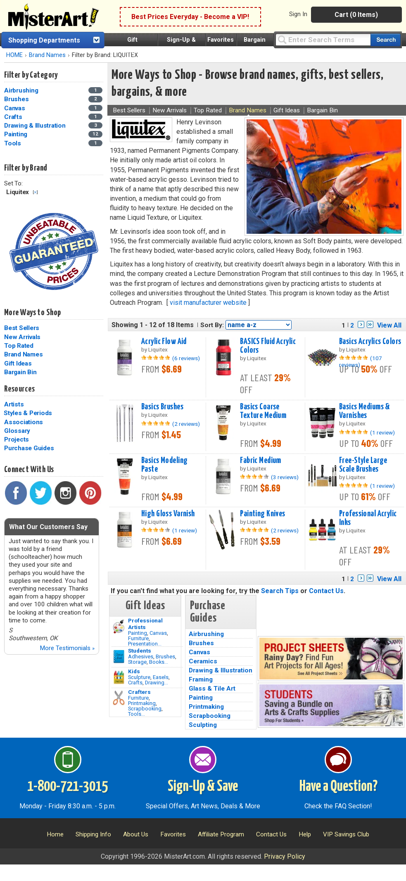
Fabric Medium (260, 460)
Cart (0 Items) (356, 15)
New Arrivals (22, 337)
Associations (23, 422)
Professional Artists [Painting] (145, 623)
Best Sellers (21, 328)
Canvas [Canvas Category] (15, 108)
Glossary (17, 431)
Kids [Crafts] (134, 671)
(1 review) (382, 432)
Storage (137, 662)
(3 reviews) (285, 477)
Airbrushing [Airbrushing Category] (22, 90)
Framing (201, 679)
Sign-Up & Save (203, 786)
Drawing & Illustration (220, 670)
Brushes (165, 656)
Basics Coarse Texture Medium (263, 411)
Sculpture (139, 677)
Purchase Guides (29, 448)
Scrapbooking (144, 708)
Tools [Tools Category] (13, 143)
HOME (14, 55)
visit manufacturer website (208, 302)
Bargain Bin (20, 372)
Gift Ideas (18, 363)
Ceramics (203, 661)
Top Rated (18, 345)
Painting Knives (262, 514)
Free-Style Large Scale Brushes (363, 464)
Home (55, 834)
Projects (16, 439)
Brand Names (47, 55)
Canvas (158, 633)
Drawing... (156, 682)
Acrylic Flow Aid (164, 341)
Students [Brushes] (139, 650)
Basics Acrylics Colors (370, 341)
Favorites (220, 39)
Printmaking (142, 703)
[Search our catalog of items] (385, 39)
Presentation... (144, 644)
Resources (19, 389)
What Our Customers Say (48, 527)
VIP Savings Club (346, 834)
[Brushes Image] (119, 656)
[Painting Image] (119, 626)
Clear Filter (35, 192)
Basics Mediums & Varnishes (364, 411)
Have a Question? (338, 786)
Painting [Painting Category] (16, 134)
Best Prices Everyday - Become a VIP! (190, 17)
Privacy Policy (284, 856)
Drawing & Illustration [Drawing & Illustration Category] (35, 125)
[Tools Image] (119, 698)
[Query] (322, 39)
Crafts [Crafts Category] (14, 117)
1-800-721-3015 (67, 786)
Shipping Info (93, 834)
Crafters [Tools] (139, 692)
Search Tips (280, 591)
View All (389, 325)
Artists (14, 404)
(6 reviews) (186, 358)
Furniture (138, 638)
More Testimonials (67, 648)
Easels (161, 677)
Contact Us (326, 591)
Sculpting (203, 725)
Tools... (136, 714)
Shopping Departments (44, 40)
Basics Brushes (162, 407)
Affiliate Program (221, 834)
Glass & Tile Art (212, 688)
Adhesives (140, 656)
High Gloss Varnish (168, 514)
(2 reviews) (186, 423)
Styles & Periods (28, 413)
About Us (135, 834)
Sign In (298, 14)
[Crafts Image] (119, 677)
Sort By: (212, 325)
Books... (158, 662)
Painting (137, 633)
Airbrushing (206, 634)
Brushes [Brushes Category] (17, 99)
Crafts (135, 682)
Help (305, 834)
